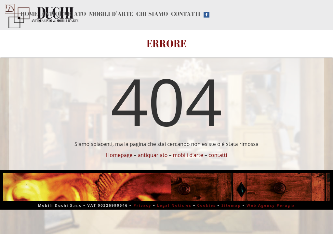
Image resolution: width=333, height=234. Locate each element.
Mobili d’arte (116, 13)
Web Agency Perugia (270, 205)
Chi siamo (159, 13)
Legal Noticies (174, 205)
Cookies (206, 205)
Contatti (194, 13)
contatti (217, 155)
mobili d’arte (188, 155)
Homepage (119, 155)
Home (30, 13)
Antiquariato (66, 13)
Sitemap (231, 205)
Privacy (143, 205)
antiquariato (153, 155)
